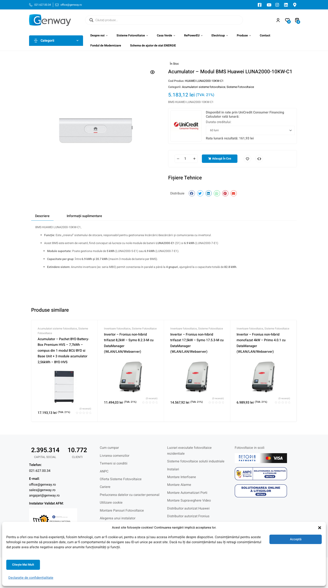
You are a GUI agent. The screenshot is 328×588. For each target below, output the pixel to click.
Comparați (259, 158)
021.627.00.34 (39, 470)
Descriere (42, 216)
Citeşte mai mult (23, 564)
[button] (320, 528)
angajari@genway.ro (44, 495)
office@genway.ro (42, 484)
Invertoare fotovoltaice (117, 329)
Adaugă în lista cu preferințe (247, 158)
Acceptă (295, 539)
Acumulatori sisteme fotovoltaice (203, 87)
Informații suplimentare (84, 216)
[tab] (42, 216)
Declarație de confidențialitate (30, 577)
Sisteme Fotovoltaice (240, 87)
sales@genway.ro (42, 490)
